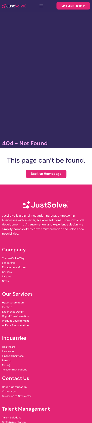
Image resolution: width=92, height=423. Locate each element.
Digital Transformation (15, 316)
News (5, 281)
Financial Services (12, 356)
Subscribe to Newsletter (16, 396)
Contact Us (9, 391)
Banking (6, 360)
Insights (6, 276)
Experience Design (13, 311)
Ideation (7, 307)
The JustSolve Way (13, 258)
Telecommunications (14, 369)
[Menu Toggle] (41, 6)
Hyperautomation (13, 302)
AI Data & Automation (15, 325)
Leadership (9, 263)
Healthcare (8, 347)
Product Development (15, 320)
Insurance (8, 351)
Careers (7, 272)
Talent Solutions (11, 417)
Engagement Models (14, 267)
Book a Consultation (14, 387)
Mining (6, 365)
